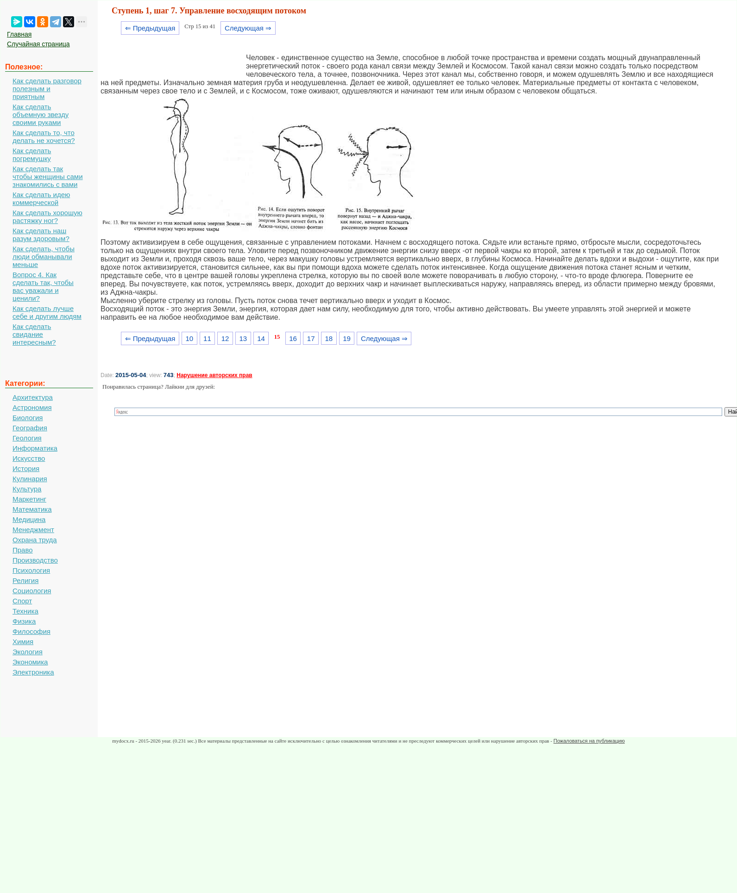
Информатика (35, 448)
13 (243, 338)
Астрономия (32, 407)
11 (207, 338)
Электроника (33, 672)
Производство (35, 560)
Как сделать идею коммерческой (41, 198)
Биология (28, 418)
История (26, 468)
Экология (28, 652)
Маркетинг (29, 499)
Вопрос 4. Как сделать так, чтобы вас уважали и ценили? (43, 286)
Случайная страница (38, 44)
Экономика (30, 662)
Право (23, 550)
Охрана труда (35, 540)
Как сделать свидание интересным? (34, 334)
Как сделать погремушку (32, 154)
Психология (31, 570)
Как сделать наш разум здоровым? (41, 234)
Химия (23, 641)
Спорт (22, 601)
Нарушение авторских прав (214, 375)
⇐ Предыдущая (150, 28)
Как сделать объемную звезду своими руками (41, 114)
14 (261, 338)
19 (347, 338)
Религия (25, 580)
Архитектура (33, 397)
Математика (32, 509)
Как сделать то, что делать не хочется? (44, 136)
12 (225, 338)
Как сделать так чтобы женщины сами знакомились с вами (48, 176)
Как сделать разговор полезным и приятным (47, 88)
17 (311, 338)
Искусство (29, 458)
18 (329, 338)
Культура (27, 489)
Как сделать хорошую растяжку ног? (47, 216)
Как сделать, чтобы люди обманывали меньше (44, 256)
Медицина (29, 519)
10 (189, 338)
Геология (27, 438)
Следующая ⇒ (248, 28)
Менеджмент (33, 529)
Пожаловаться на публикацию (589, 741)
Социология (32, 591)
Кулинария (30, 479)
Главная (19, 34)
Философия (31, 631)
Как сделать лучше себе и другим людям (47, 312)
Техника (25, 611)
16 (293, 338)
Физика (24, 621)
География (30, 428)
